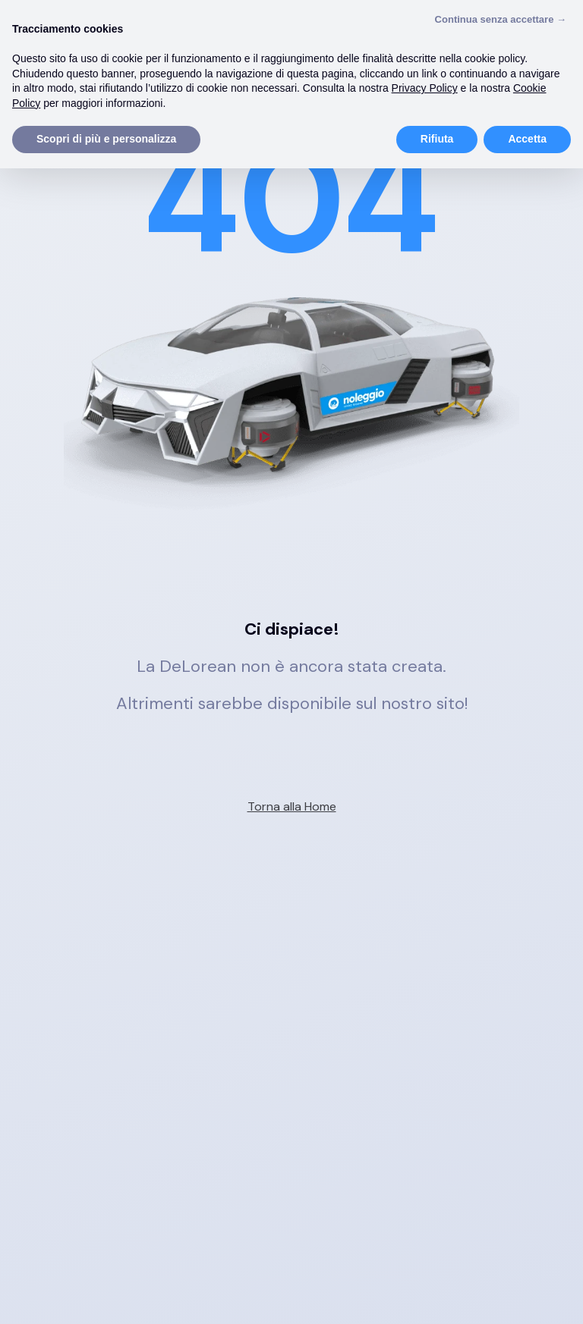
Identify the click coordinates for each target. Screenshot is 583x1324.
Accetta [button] (527, 139)
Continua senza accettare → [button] (500, 19)
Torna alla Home (291, 806)
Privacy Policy (425, 88)
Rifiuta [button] (437, 139)
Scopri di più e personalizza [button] (106, 139)
